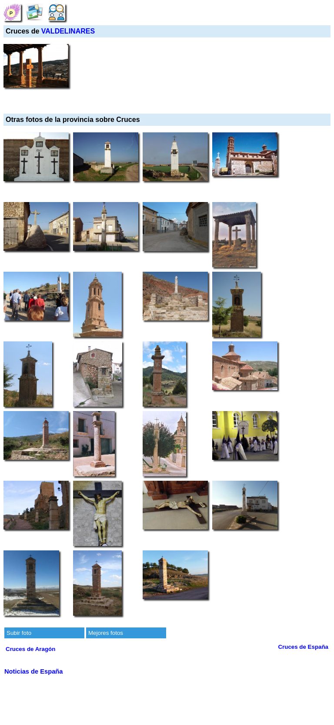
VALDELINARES (68, 31)
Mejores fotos (105, 633)
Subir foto (19, 633)
